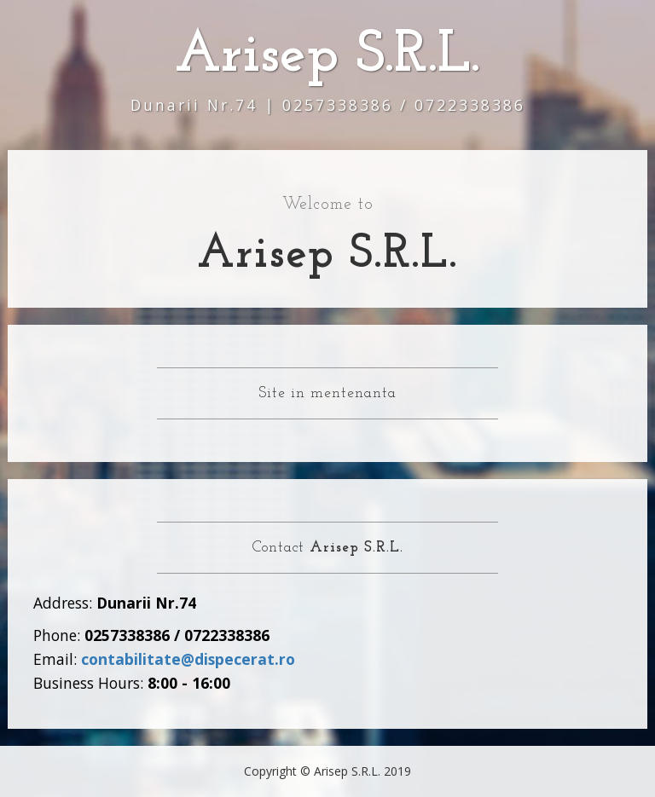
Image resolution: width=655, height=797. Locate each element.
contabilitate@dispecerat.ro (188, 659)
